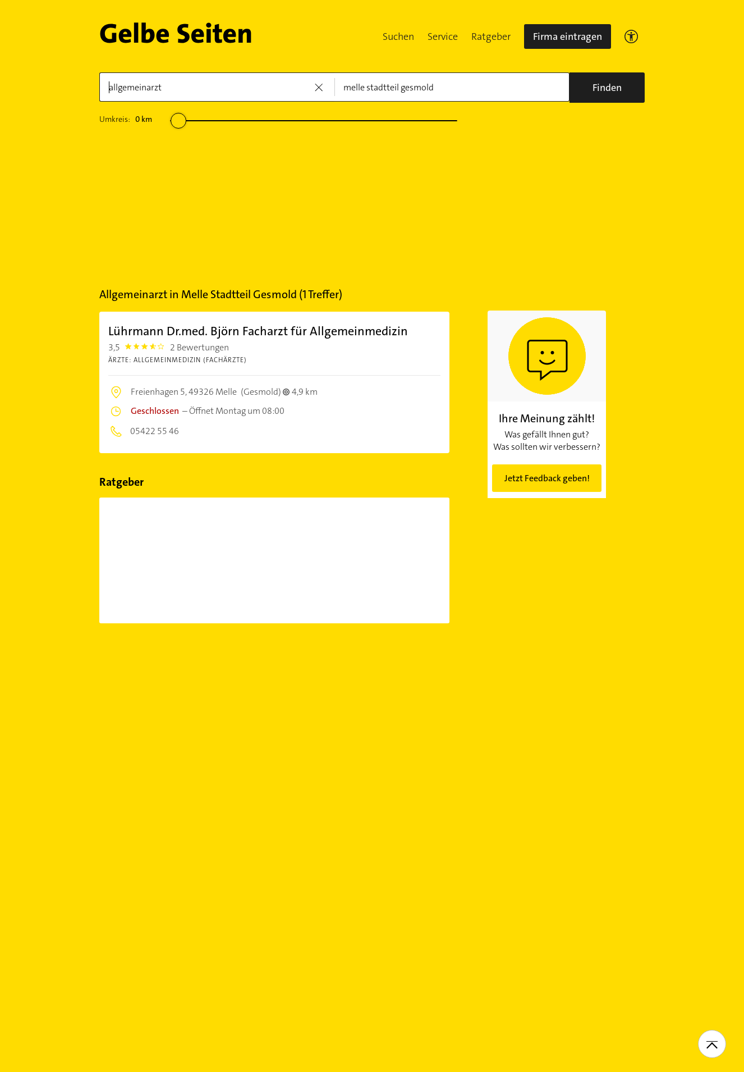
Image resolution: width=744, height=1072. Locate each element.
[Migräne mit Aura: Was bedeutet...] (274, 560)
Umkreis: (125, 119)
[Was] (216, 87)
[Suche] (607, 87)
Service (443, 36)
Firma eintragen (567, 36)
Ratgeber (491, 36)
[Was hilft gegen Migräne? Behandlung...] (388, 560)
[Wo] (452, 87)
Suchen (398, 36)
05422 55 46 (153, 431)
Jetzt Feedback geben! (547, 478)
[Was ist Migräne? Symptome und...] (160, 560)
